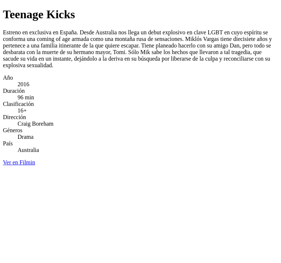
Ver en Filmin (19, 162)
